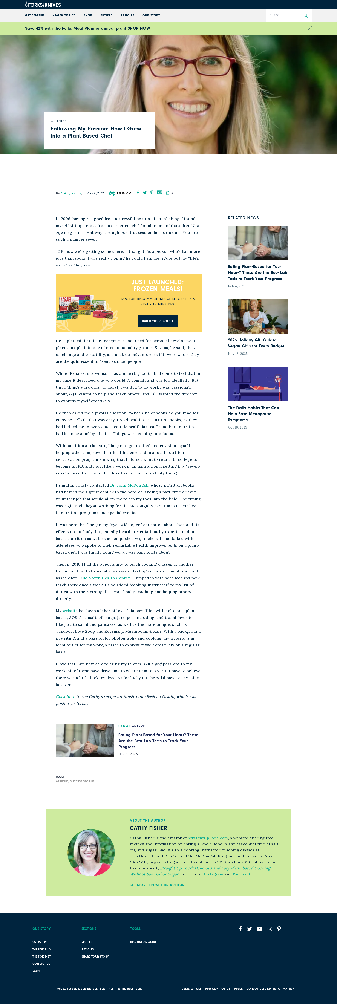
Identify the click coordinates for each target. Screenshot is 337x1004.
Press (238, 988)
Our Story (151, 15)
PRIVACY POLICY (218, 988)
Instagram (213, 874)
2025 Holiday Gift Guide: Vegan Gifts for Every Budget (256, 343)
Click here (65, 696)
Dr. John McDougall (129, 485)
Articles (127, 15)
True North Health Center (104, 577)
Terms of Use (191, 988)
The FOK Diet (41, 956)
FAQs (36, 971)
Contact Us (41, 964)
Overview (39, 942)
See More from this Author (157, 885)
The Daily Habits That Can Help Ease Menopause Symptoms (253, 414)
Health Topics (63, 15)
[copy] (168, 193)
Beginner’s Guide (143, 942)
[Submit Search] (306, 16)
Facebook (241, 874)
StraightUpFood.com (207, 838)
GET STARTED (34, 15)
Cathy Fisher (71, 193)
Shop (88, 15)
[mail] (159, 191)
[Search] (289, 15)
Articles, (62, 781)
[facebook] (138, 192)
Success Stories (82, 781)
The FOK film (41, 949)
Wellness (138, 726)
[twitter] (145, 192)
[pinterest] (151, 192)
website (70, 610)
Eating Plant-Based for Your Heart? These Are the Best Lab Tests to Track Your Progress (158, 741)
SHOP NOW (139, 28)
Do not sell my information (270, 988)
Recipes (106, 15)
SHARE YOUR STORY (95, 956)
